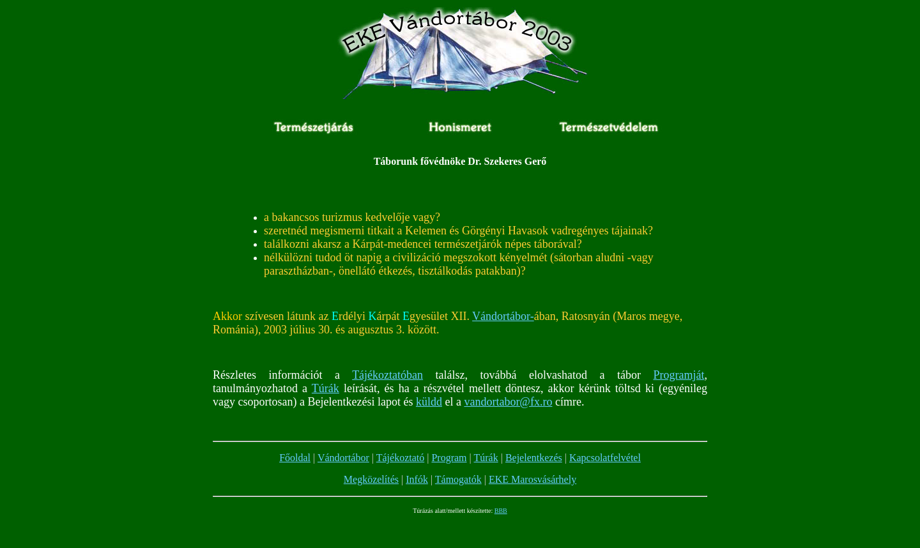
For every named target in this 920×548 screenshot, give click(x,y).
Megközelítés (371, 479)
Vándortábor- (503, 316)
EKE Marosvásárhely (532, 479)
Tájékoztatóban (387, 375)
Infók (417, 479)
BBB (500, 510)
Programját (679, 375)
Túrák (325, 388)
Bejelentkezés (533, 457)
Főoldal (294, 457)
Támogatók (458, 479)
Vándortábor (343, 457)
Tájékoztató (400, 457)
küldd (429, 401)
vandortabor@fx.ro (508, 401)
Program (448, 457)
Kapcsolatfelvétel (605, 457)
